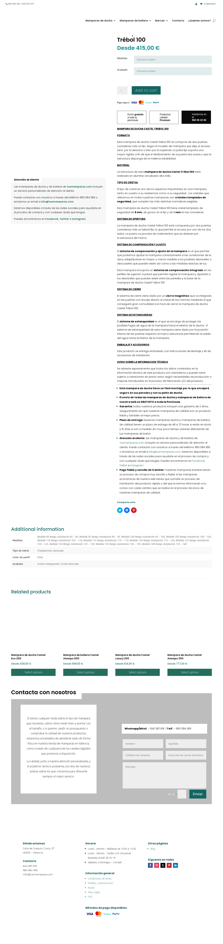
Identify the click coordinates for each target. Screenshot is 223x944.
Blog (152, 848)
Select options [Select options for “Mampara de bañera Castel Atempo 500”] (85, 672)
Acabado (122, 69)
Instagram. (79, 219)
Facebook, (52, 219)
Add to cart (146, 90)
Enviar (198, 794)
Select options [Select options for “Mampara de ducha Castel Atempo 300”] (189, 672)
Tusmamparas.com (132, 442)
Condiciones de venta (99, 878)
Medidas (122, 58)
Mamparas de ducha (99, 20)
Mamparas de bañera (134, 20)
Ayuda (91, 887)
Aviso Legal (94, 892)
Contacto (178, 20)
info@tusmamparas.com (57, 201)
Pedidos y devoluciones (100, 883)
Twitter (64, 219)
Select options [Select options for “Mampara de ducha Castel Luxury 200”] (137, 672)
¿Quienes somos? (199, 20)
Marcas (160, 20)
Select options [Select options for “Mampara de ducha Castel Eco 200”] (33, 672)
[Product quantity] (122, 90)
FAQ (90, 896)
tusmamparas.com (79, 186)
